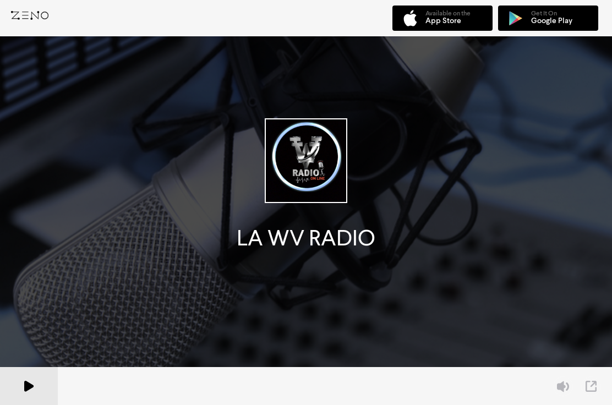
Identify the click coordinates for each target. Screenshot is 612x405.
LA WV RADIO (306, 238)
